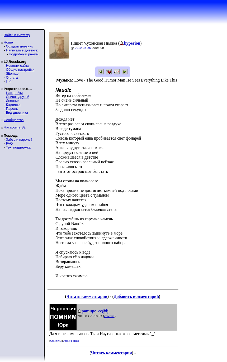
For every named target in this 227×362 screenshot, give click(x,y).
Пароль (12, 109)
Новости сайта (17, 66)
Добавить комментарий (136, 296)
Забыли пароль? (19, 139)
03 (84, 48)
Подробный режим (23, 54)
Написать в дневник (21, 50)
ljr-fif (9, 81)
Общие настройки (20, 70)
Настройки (14, 93)
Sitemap (12, 73)
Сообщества (14, 120)
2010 (78, 48)
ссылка (109, 316)
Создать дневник (19, 46)
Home (8, 42)
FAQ (9, 143)
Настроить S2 (15, 127)
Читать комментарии (87, 296)
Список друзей (17, 97)
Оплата (12, 77)
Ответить (55, 340)
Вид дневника (17, 113)
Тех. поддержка (18, 147)
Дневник (12, 101)
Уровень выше (71, 340)
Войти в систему (17, 35)
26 (89, 48)
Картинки (13, 105)
